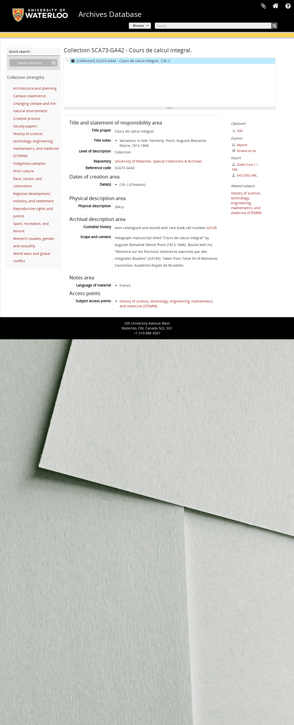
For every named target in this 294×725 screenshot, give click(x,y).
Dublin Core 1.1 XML (245, 167)
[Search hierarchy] (33, 63)
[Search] (216, 26)
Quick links (288, 6)
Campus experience (29, 96)
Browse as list (244, 151)
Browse (138, 25)
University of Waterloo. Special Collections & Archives (158, 161)
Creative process (26, 118)
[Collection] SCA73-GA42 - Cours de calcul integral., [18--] (120, 61)
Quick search (19, 51)
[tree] (169, 82)
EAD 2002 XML (244, 175)
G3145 (212, 227)
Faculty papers (25, 126)
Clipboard (263, 6)
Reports (239, 145)
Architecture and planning (35, 88)
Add (239, 131)
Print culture (23, 171)
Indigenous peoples (29, 163)
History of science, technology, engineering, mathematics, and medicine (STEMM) (246, 203)
